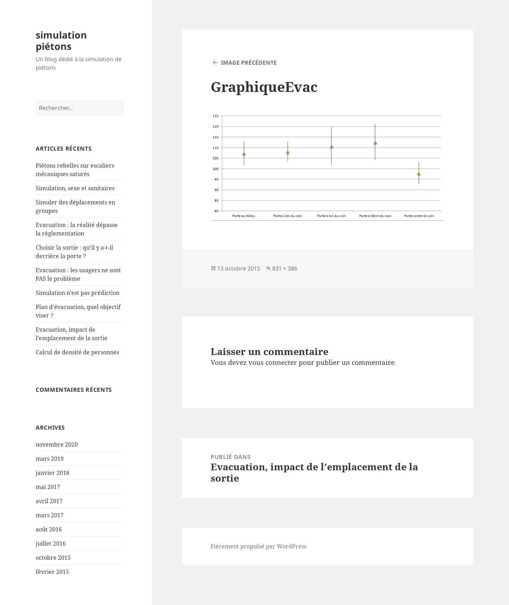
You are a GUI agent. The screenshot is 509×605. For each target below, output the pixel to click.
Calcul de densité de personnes (77, 352)
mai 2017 (48, 487)
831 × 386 (284, 268)
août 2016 (49, 529)
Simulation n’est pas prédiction (77, 293)
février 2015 (52, 572)
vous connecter (272, 362)
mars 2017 (50, 515)
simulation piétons (61, 40)
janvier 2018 (52, 473)
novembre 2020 (57, 444)
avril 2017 (49, 501)
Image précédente (249, 62)
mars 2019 (50, 459)
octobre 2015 (53, 558)
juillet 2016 (51, 543)
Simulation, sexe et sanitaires (75, 188)
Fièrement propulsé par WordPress (258, 546)
